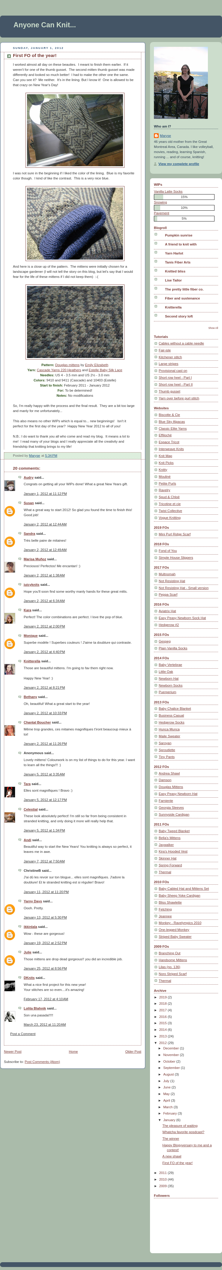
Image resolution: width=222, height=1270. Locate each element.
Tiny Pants (167, 757)
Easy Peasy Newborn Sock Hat (182, 618)
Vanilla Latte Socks (168, 191)
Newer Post (13, 1051)
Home (73, 1051)
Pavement (161, 213)
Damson (165, 780)
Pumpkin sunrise (178, 235)
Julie (28, 952)
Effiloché (165, 435)
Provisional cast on (173, 370)
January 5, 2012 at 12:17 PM (45, 800)
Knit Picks (166, 463)
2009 (163, 1186)
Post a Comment (22, 1034)
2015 (163, 1023)
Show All (213, 328)
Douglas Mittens (171, 787)
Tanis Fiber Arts (177, 262)
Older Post (133, 1051)
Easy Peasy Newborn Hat (178, 794)
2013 (163, 1036)
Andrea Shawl (169, 773)
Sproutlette (167, 750)
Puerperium (167, 692)
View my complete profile (178, 164)
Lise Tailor (173, 280)
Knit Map (165, 456)
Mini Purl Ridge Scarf (174, 534)
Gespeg (165, 641)
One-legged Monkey (174, 929)
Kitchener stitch (170, 357)
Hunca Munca (169, 729)
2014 (163, 1029)
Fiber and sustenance (182, 298)
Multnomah (167, 574)
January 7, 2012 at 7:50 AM (44, 861)
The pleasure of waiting (179, 1125)
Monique (31, 635)
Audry (29, 477)
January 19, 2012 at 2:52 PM (45, 943)
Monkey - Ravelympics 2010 (180, 923)
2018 (163, 1003)
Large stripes (168, 364)
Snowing (160, 202)
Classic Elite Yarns (173, 428)
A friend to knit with (180, 244)
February (170, 1113)
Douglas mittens (67, 365)
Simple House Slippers (176, 557)
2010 (163, 1179)
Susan (29, 503)
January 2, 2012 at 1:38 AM (44, 575)
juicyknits (31, 584)
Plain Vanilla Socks (173, 648)
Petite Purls (167, 483)
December (171, 1048)
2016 (163, 1017)
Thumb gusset (169, 391)
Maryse (165, 135)
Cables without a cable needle (181, 343)
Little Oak (166, 671)
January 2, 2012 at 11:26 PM (45, 743)
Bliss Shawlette (170, 902)
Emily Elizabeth (96, 365)
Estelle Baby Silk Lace (105, 370)
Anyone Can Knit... (45, 25)
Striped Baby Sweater (175, 936)
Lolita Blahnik (35, 1008)
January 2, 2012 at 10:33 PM (45, 713)
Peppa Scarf (168, 594)
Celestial (31, 809)
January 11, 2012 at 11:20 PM (46, 892)
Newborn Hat (168, 678)
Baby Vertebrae (170, 665)
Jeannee (165, 916)
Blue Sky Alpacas (172, 421)
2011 (163, 1173)
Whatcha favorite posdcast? (183, 1132)
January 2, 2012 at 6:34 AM (44, 601)
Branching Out (169, 953)
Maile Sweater (169, 736)
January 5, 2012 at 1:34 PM (44, 830)
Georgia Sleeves (171, 807)
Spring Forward (170, 865)
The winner (170, 1138)
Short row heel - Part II (176, 384)
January (169, 1120)
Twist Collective (170, 511)
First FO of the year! (177, 1163)
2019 (163, 997)
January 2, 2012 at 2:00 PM (44, 626)
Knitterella (32, 661)
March (168, 1107)
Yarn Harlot (174, 253)
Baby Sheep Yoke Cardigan (179, 895)
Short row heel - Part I (175, 377)
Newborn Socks (170, 685)
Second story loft (179, 316)
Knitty (163, 469)
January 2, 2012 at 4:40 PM (44, 652)
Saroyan (165, 743)
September (172, 1068)
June (167, 1087)
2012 (163, 1043)
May (167, 1094)
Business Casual (171, 715)
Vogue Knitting (170, 517)
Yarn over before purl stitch (179, 398)
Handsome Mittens (173, 960)
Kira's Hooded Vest (173, 851)
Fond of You (168, 550)
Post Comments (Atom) (42, 1062)
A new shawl (171, 1156)
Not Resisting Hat (172, 581)
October (169, 1061)
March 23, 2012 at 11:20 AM (45, 1024)
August (169, 1074)
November (171, 1055)
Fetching (165, 909)
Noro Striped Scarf (173, 974)
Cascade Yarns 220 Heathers (59, 370)
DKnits (29, 978)
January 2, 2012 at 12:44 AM (45, 524)
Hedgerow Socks (171, 722)
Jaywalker (166, 845)
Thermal (165, 872)
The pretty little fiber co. (184, 289)
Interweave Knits (171, 449)
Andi (27, 840)
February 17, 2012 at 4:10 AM (46, 999)
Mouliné (165, 476)
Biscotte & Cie (169, 415)
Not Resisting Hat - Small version (183, 588)
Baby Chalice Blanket (175, 708)
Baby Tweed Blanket (174, 831)
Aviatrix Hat (167, 611)
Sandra (29, 533)
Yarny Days (33, 901)
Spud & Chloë (169, 497)
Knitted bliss (175, 271)
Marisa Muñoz (35, 559)
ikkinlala (30, 926)
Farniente (166, 800)
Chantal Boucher (37, 722)
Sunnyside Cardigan (174, 814)
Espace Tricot (169, 442)
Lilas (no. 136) (169, 967)
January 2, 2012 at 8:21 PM (44, 687)
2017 (163, 1010)
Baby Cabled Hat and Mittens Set (184, 888)
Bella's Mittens (170, 838)
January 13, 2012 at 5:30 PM (45, 917)
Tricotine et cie (170, 504)
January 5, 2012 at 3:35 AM (44, 774)
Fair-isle (165, 350)
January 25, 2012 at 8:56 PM (45, 968)
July (166, 1081)
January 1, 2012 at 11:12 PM (45, 493)
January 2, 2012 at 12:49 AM (45, 550)
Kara (27, 610)
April (167, 1100)
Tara (27, 784)
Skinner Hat (167, 858)
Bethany (30, 697)
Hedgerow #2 (169, 625)
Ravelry (164, 490)
